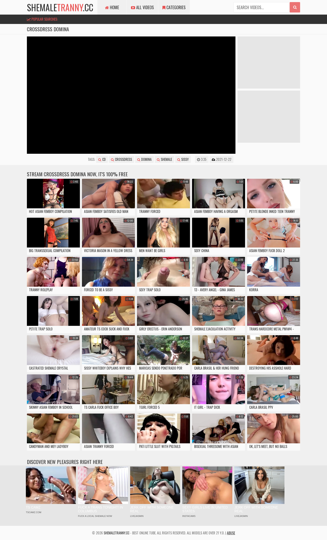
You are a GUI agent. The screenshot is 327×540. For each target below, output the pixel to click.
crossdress (121, 159)
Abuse (231, 532)
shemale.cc (60, 7)
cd (102, 159)
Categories (174, 7)
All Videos (142, 7)
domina (144, 159)
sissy (183, 159)
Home (112, 7)
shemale (164, 159)
